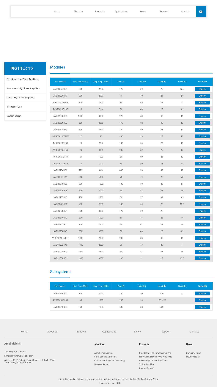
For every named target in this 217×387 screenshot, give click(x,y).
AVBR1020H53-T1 (60, 238)
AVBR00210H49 (60, 157)
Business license (106, 383)
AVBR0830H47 (60, 231)
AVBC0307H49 (60, 177)
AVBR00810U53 (60, 300)
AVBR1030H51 (60, 258)
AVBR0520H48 (60, 190)
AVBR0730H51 (60, 211)
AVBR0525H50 (60, 129)
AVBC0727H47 (60, 197)
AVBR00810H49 (60, 163)
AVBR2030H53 (60, 116)
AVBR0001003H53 (60, 136)
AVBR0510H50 (60, 184)
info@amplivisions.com (22, 356)
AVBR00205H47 (60, 109)
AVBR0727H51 (60, 89)
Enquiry (202, 89)
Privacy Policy (152, 379)
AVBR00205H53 (60, 150)
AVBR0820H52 (60, 123)
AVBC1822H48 (60, 245)
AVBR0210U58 (60, 307)
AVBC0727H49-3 (60, 102)
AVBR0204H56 (60, 170)
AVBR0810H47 (60, 218)
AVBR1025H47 (60, 251)
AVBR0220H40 (60, 96)
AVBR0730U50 (60, 293)
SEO (118, 383)
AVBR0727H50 (60, 204)
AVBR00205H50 (60, 143)
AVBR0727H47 (60, 224)
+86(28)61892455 (17, 351)
